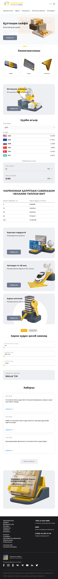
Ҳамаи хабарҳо (29, 461)
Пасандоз (33, 330)
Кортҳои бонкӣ (8, 11)
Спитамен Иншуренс (10, 547)
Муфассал (10, 38)
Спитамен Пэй (7, 545)
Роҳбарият (6, 536)
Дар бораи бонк (8, 520)
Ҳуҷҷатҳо (6, 534)
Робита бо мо (7, 542)
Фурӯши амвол (8, 540)
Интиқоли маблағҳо (38, 11)
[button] (16, 46)
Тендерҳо (6, 526)
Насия (24, 330)
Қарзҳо (17, 11)
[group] (11, 66)
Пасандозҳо (26, 11)
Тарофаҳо (6, 529)
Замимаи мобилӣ (15, 556)
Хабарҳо (6, 522)
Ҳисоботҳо (6, 531)
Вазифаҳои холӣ (8, 524)
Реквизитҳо (7, 528)
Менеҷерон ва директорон (12, 538)
